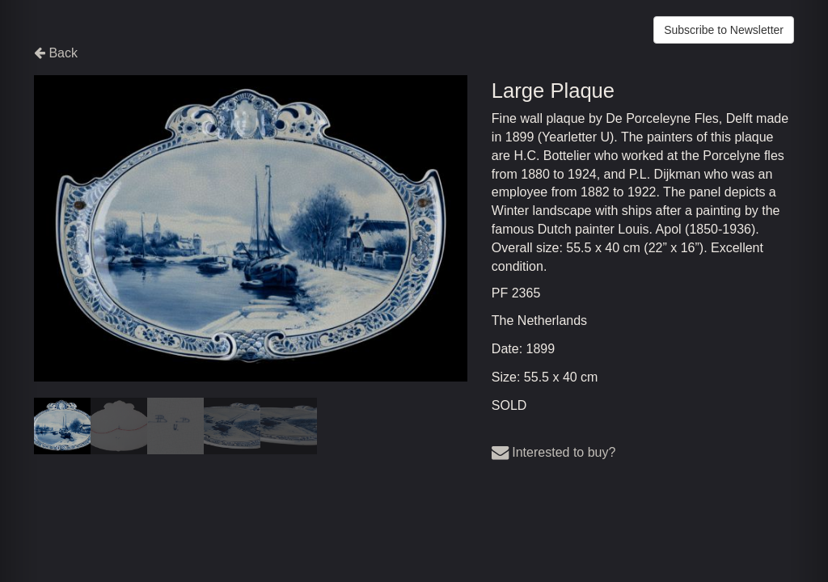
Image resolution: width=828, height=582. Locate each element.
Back (56, 53)
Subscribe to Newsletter (724, 29)
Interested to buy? (554, 452)
